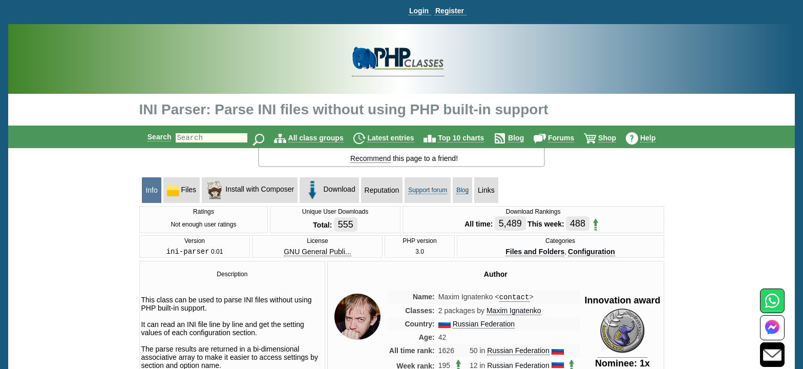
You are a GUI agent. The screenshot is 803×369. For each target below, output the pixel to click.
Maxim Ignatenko (514, 313)
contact (514, 299)
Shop (616, 138)
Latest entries (399, 138)
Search (151, 137)
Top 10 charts (470, 138)
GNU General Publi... (317, 252)
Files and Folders (534, 252)
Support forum (427, 190)
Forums (570, 138)
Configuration (591, 252)
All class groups (324, 138)
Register (449, 11)
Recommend (370, 158)
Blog (525, 138)
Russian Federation (484, 326)
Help (656, 138)
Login (419, 11)
